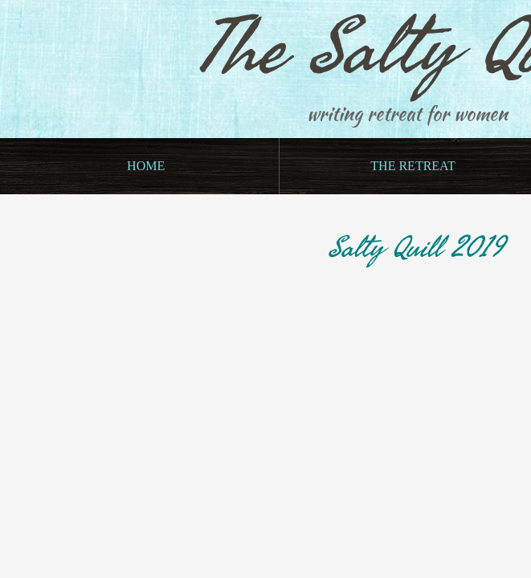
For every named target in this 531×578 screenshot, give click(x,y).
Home (146, 166)
